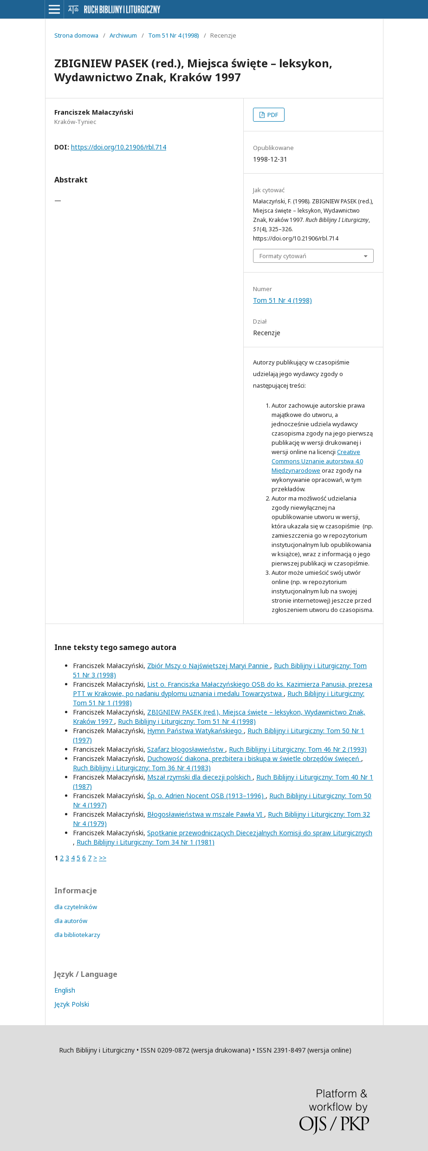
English (64, 990)
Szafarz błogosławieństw (186, 749)
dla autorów (70, 921)
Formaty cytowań (282, 256)
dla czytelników (75, 907)
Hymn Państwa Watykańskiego (195, 730)
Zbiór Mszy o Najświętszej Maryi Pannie (208, 665)
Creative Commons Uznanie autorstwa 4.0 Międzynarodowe (317, 461)
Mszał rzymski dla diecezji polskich (200, 777)
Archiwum (123, 35)
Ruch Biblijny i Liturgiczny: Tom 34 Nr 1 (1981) (145, 842)
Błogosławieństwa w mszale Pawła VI (205, 814)
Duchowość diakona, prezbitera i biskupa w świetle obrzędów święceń (254, 758)
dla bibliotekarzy (77, 934)
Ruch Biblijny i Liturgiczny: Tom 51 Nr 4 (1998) (187, 721)
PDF (272, 115)
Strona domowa (76, 35)
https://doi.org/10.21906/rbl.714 (118, 147)
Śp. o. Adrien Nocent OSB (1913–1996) (206, 795)
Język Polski (71, 1004)
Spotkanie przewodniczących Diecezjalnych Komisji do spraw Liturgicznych (259, 832)
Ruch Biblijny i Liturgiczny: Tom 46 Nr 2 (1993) (298, 749)
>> (102, 857)
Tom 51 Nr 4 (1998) (173, 35)
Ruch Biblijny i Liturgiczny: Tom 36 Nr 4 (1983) (142, 767)
